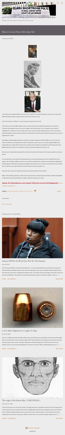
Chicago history (12, 191)
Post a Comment (7, 204)
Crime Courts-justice (25, 191)
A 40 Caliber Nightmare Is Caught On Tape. (19, 330)
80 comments (11, 279)
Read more (59, 279)
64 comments (11, 348)
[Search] (58, 3)
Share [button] (59, 191)
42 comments (11, 418)
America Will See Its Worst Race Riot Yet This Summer (23, 261)
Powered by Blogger (32, 428)
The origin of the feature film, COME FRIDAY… (21, 400)
